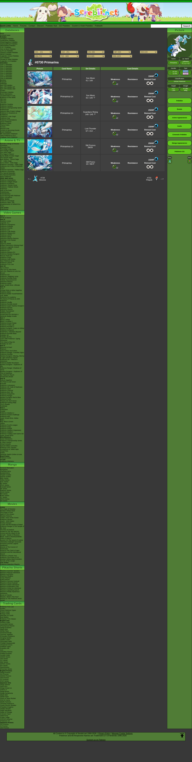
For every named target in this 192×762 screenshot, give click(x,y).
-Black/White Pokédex (7, 45)
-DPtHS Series (5, 664)
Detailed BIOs (5, 473)
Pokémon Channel (6, 390)
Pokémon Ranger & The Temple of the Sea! (12, 527)
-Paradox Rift (4, 648)
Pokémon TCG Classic (8, 619)
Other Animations (6, 197)
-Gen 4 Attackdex (6, 70)
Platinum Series (5, 490)
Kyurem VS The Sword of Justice (11, 540)
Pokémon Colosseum (7, 385)
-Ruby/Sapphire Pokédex (8, 42)
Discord (40, 26)
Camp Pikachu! (5, 578)
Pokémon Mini (5, 416)
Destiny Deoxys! (5, 523)
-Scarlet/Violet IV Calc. (8, 96)
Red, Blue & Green (6, 421)
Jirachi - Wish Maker (7, 521)
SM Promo (90, 162)
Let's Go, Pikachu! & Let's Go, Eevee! (10, 272)
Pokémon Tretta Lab (7, 325)
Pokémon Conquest (7, 330)
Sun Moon (90, 78)
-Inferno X (3, 690)
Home (15, 26)
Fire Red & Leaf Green (8, 382)
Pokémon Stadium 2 (7, 413)
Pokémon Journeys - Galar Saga (11, 164)
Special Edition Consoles (8, 446)
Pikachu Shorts (12, 567)
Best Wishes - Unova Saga (9, 159)
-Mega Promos (5, 672)
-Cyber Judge (5, 717)
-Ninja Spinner (5, 684)
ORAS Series (5, 499)
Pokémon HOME (6, 249)
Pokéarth (98, 26)
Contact (32, 26)
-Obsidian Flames (6, 652)
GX (66, 97)
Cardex (2, 90)
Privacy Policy (104, 733)
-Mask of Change (6, 712)
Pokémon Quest (5, 283)
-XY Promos (4, 679)
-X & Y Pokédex (5, 47)
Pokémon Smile (5, 257)
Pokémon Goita (5, 458)
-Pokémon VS (5, 721)
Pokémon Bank (5, 292)
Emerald (3, 383)
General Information (7, 468)
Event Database (5, 132)
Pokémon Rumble (6, 354)
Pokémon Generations (8, 180)
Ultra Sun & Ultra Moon (8, 269)
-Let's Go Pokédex (6, 51)
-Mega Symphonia (6, 693)
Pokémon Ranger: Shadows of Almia (10, 369)
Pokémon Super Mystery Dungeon (12, 306)
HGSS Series (5, 492)
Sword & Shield (5, 243)
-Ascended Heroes (6, 624)
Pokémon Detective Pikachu (10, 564)
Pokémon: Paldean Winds (9, 187)
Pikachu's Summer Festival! (9, 581)
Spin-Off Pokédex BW (7, 89)
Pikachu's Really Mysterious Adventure (10, 592)
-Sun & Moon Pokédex (8, 49)
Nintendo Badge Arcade (8, 316)
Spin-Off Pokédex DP (7, 87)
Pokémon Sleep (5, 237)
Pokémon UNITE (6, 235)
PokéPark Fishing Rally (8, 402)
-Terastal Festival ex (7, 703)
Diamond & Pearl (6, 347)
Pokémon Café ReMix (7, 231)
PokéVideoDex (5, 194)
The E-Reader (5, 404)
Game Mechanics (6, 94)
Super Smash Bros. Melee (9, 418)
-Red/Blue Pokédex (7, 39)
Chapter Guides (5, 475)
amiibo (2, 453)
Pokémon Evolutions (7, 183)
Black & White (5, 320)
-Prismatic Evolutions (7, 636)
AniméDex (3, 145)
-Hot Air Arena (5, 700)
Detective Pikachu (6, 282)
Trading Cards (12, 603)
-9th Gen (3, 99)
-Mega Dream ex (6, 688)
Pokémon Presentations (8, 120)
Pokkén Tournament (7, 311)
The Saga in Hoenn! (7, 154)
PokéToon (3, 189)
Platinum (3, 349)
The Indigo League (6, 149)
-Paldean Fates (5, 646)
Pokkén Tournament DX (8, 280)
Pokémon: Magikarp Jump (9, 276)
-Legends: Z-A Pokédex (8, 61)
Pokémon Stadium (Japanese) (10, 430)
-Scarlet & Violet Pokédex (9, 59)
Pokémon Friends (6, 228)
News (2, 33)
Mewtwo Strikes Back (7, 511)
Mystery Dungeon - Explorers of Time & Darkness (11, 372)
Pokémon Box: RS (6, 392)
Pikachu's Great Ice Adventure (10, 588)
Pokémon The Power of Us (9, 557)
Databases (12, 30)
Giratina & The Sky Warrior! (9, 531)
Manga (12, 464)
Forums (23, 26)
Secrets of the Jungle (7, 561)
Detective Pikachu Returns (9, 238)
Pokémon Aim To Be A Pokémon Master (11, 167)
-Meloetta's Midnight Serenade (10, 542)
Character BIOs (5, 471)
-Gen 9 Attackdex (6, 78)
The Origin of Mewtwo (7, 509)
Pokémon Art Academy (8, 297)
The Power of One (6, 512)
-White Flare (4, 631)
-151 (1, 650)
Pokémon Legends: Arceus (9, 247)
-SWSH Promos (5, 676)
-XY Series (4, 660)
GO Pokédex (64, 26)
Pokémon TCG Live (7, 264)
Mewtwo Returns (6, 516)
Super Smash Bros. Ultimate (10, 285)
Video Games (12, 212)
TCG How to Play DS (7, 342)
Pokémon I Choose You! (8, 556)
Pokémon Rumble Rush (8, 278)
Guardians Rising (90, 112)
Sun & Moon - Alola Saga (9, 163)
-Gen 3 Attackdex (6, 68)
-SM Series (4, 659)
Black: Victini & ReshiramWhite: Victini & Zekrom (11, 537)
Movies (12, 503)
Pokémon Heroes (6, 519)
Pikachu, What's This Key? (9, 597)
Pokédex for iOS (6, 344)
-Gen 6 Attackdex (6, 73)
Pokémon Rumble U (7, 326)
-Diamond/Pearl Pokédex (8, 44)
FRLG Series (4, 485)
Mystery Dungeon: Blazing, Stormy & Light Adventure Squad (12, 357)
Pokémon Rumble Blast (8, 333)
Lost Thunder (90, 129)
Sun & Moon (4, 268)
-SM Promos (4, 678)
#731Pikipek (149, 179)
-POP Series (4, 681)
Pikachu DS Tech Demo (8, 401)
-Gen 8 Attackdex (6, 77)
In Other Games (5, 442)
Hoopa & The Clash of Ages (9, 550)
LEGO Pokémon (6, 122)
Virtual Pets (4, 451)
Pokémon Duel (5, 313)
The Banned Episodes (8, 175)
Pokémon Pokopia (6, 226)
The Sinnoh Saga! (6, 157)
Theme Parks (5, 125)
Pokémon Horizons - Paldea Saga (12, 170)
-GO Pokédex (5, 58)
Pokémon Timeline (6, 104)
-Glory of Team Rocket (8, 698)
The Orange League (7, 151)
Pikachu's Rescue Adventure (10, 572)
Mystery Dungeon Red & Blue (10, 397)
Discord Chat (4, 128)
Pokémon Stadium (6, 432)
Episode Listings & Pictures (9, 144)
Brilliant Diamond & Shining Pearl (11, 245)
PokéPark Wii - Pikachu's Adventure (8, 360)
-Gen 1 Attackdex (6, 64)
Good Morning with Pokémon (10, 195)
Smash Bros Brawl (6, 377)
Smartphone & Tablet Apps (9, 449)
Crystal (2, 411)
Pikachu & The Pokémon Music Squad (11, 599)
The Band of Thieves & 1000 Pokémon (10, 300)
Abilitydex (3, 83)
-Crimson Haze (5, 714)
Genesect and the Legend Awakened (9, 544)
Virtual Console (5, 444)
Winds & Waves (5, 218)
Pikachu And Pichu (6, 574)
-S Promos (4, 726)
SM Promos (90, 145)
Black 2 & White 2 (6, 321)
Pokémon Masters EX (7, 233)
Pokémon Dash (5, 389)
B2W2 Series (4, 495)
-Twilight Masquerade (7, 643)
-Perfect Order (5, 622)
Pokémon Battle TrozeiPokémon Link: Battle (11, 294)
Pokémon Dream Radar (8, 323)
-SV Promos (4, 674)
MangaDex (4, 470)
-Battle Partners (5, 702)
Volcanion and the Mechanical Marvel (10, 553)
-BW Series (4, 662)
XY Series (3, 497)
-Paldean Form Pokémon (8, 137)
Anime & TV (12, 140)
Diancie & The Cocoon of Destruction (8, 548)
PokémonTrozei (5, 399)
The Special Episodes (7, 173)
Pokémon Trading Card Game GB (12, 434)
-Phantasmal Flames (7, 626)
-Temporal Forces (6, 645)
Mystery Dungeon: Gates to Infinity (12, 328)
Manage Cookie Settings (122, 733)
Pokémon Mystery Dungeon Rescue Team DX (9, 255)
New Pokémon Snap (7, 261)
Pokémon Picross (6, 307)
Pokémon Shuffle (6, 302)
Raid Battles (4, 617)
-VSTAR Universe (6, 719)
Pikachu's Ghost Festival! (9, 583)
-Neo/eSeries (4, 667)
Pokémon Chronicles (7, 171)
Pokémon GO (5, 230)
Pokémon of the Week (7, 97)
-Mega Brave (4, 691)
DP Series (3, 489)
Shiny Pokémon (5, 176)
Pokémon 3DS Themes (8, 447)
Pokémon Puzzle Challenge (9, 415)
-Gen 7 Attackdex (6, 75)
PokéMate (3, 406)
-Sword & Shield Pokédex (9, 52)
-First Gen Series (6, 669)
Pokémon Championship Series (11, 108)
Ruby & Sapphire (6, 380)
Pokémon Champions (7, 224)
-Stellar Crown (5, 640)
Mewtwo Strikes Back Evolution (11, 559)
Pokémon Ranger (6, 396)
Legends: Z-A (5, 223)
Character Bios (5, 147)
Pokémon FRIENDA (7, 461)
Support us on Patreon (96, 740)
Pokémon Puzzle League (8, 425)
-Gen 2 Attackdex (6, 66)
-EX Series (4, 665)
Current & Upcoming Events (10, 130)
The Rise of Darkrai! (7, 530)
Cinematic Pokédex (7, 92)
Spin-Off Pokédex (6, 85)
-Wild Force (4, 716)
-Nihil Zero (3, 686)
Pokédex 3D (4, 335)
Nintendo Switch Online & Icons (11, 454)
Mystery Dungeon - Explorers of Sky (11, 365)
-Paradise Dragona (6, 707)
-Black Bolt (4, 629)
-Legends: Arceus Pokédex (9, 56)
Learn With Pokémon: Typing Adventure (10, 339)
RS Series (3, 483)
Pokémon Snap (5, 427)
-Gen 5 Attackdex (6, 71)
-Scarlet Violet (5, 655)
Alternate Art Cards (6, 615)
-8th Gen (3, 101)
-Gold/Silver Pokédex (7, 40)
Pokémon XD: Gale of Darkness (11, 387)
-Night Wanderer (6, 710)
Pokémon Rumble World (8, 304)
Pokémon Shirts (5, 123)
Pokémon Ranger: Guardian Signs (12, 352)
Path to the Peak (6, 190)
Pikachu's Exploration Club (9, 586)
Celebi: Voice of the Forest (9, 518)
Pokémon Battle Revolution (9, 363)
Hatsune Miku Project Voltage (10, 111)
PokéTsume (4, 209)
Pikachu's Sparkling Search (9, 590)
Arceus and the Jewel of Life (10, 533)
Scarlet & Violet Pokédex (82, 26)
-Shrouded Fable (6, 641)
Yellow (2, 423)
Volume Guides (5, 476)
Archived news (5, 35)
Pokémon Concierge (7, 201)
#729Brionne (42, 179)
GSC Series (4, 482)
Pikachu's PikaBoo (6, 576)
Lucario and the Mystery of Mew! (11, 524)
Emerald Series (5, 487)
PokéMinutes (4, 192)
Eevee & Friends (6, 595)
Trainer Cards (5, 612)
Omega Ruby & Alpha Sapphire (11, 290)
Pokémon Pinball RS (7, 394)
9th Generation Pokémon (8, 134)
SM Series (3, 501)
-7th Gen (3, 103)
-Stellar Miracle (5, 709)
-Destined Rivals (6, 633)
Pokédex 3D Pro (6, 337)
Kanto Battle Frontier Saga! (9, 156)
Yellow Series (5, 480)
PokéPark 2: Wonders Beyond (10, 332)
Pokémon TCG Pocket (8, 240)
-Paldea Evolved (6, 653)
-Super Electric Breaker (8, 705)
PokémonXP (4, 109)
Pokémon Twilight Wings (8, 182)
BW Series (4, 494)
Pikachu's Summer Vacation (10, 571)
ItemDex (3, 80)
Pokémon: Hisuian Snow (8, 185)
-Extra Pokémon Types (8, 610)
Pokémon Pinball (6, 428)
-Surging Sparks (5, 638)
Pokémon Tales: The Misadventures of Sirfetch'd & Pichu (10, 204)
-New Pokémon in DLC (8, 135)
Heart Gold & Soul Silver (8, 351)
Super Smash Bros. (7, 435)
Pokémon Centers (6, 106)
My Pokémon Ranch (7, 375)
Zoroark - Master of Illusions (10, 535)
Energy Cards (5, 614)
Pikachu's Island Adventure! (9, 585)
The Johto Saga (5, 152)
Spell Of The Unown (7, 514)
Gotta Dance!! (5, 579)
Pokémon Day (5, 118)
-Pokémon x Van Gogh (8, 116)
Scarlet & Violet (5, 221)
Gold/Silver (4, 409)
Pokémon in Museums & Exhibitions (8, 114)
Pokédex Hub (51, 26)
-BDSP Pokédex (5, 54)
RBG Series (4, 478)
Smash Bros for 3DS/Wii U (9, 314)
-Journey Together (6, 634)
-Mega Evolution (5, 627)
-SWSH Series (5, 657)
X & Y (2, 288)
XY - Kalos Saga (6, 161)
